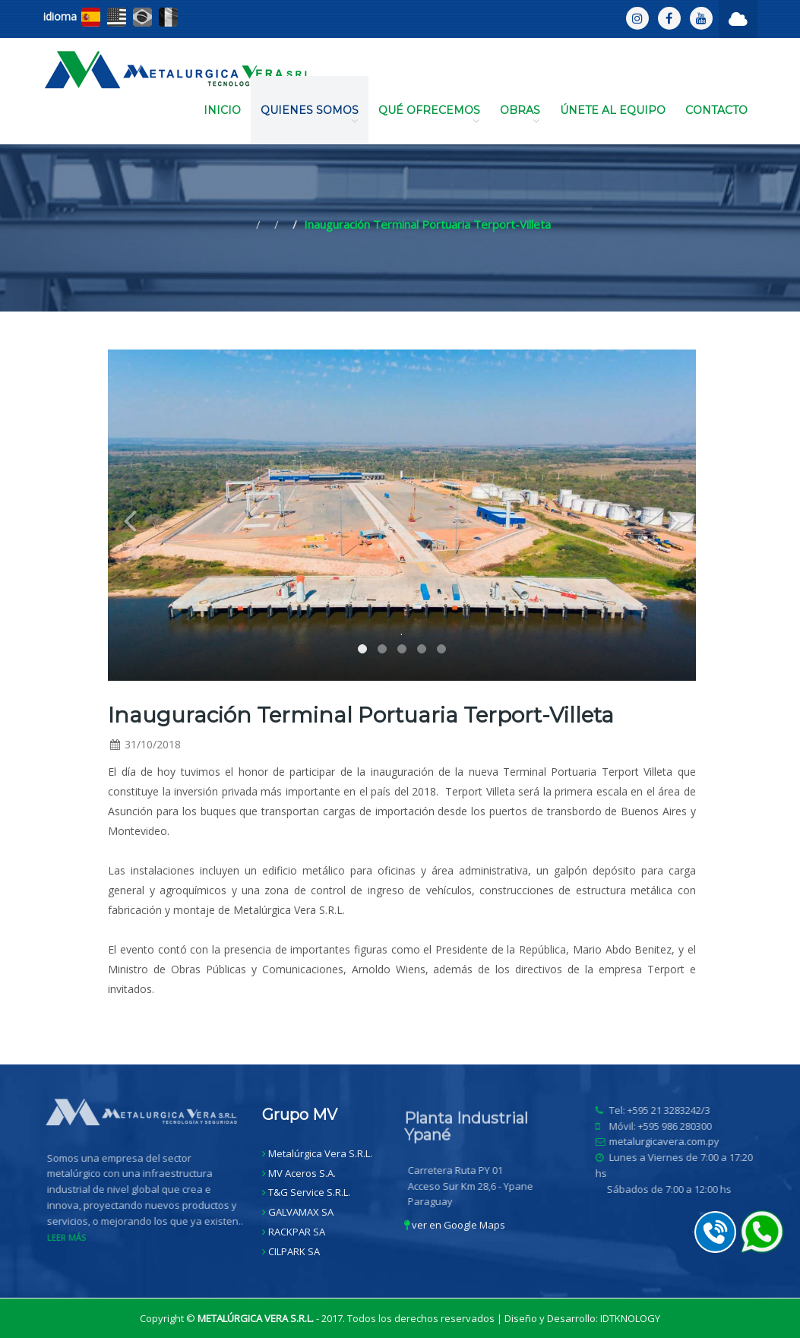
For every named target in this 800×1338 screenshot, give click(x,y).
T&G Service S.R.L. (309, 1192)
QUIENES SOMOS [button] (310, 114)
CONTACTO (716, 110)
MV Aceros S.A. (302, 1173)
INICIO (222, 110)
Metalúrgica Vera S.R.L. (320, 1153)
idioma (60, 16)
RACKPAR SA (296, 1231)
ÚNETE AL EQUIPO (613, 110)
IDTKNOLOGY (630, 1318)
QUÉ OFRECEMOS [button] (429, 114)
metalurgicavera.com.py (668, 1141)
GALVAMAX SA (301, 1212)
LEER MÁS (69, 1237)
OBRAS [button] (520, 114)
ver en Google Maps (454, 1225)
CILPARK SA (294, 1251)
